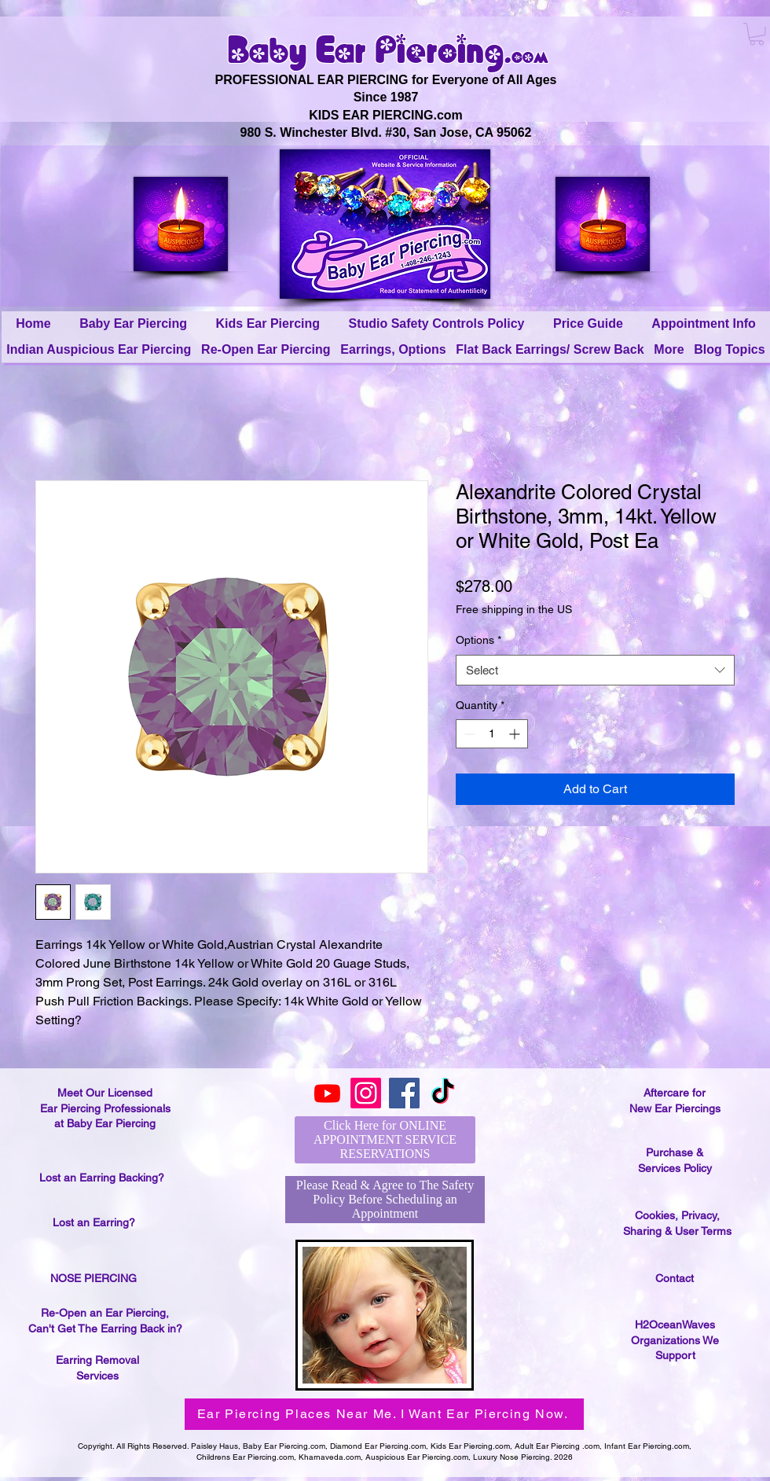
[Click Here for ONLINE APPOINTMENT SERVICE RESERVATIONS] (385, 1139)
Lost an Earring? (94, 1222)
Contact (674, 1278)
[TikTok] (442, 1093)
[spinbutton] (492, 734)
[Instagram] (365, 1093)
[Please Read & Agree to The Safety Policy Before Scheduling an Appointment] (385, 1199)
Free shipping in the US (514, 609)
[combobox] (595, 670)
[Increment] (516, 734)
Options (478, 640)
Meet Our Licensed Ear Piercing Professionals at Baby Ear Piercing (105, 1108)
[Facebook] (404, 1093)
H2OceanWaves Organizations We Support (675, 1340)
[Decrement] (468, 734)
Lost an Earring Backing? (101, 1177)
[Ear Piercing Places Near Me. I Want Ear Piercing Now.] (384, 1414)
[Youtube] (327, 1093)
